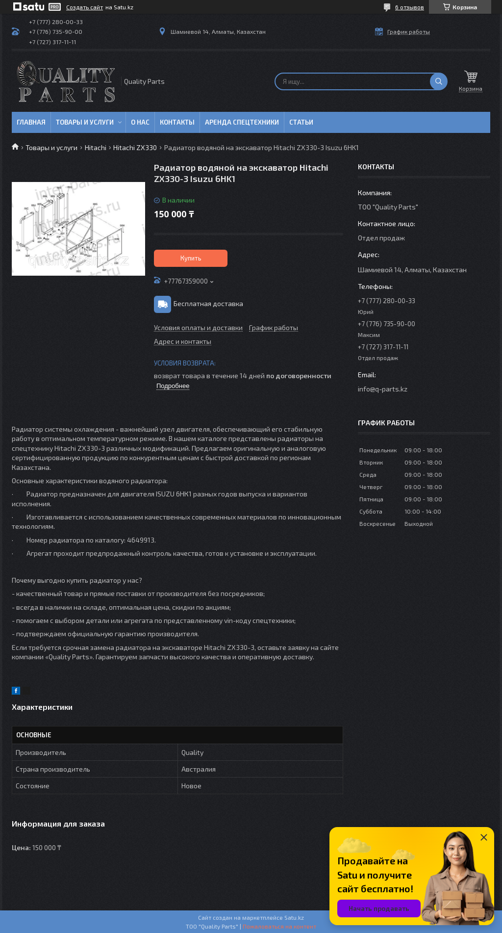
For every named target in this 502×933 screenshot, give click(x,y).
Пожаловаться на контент (279, 926)
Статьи (301, 122)
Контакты (177, 122)
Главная (31, 122)
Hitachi (95, 147)
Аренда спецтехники (242, 122)
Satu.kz (294, 917)
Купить (190, 258)
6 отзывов (409, 6)
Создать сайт (84, 6)
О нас (140, 122)
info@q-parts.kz (382, 389)
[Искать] (439, 81)
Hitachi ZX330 (135, 147)
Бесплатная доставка (208, 303)
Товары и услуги (85, 122)
